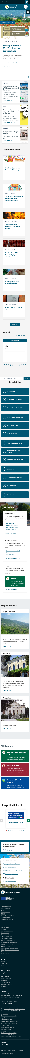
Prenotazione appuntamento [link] (8, 1016)
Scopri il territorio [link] (6, 978)
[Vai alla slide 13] (4, 364)
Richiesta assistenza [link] (6, 1020)
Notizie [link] (3, 961)
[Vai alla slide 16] (10, 364)
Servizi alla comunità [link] (6, 984)
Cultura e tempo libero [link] (7, 939)
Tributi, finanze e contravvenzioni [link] (10, 950)
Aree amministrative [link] (6, 908)
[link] (28, 12)
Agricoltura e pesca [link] (6, 927)
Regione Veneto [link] (6, 2)
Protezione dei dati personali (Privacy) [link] (11, 1037)
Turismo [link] (3, 952)
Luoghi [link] (3, 973)
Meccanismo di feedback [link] (7, 1035)
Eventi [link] (2, 975)
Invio (26, 378)
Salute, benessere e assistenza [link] (9, 948)
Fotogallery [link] (4, 980)
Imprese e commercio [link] (6, 944)
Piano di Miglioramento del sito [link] (9, 1021)
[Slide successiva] (28, 820)
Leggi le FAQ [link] (4, 1014)
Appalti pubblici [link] (5, 933)
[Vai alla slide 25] (10, 365)
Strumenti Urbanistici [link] (7, 919)
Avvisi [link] (2, 965)
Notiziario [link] (3, 986)
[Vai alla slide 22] (21, 364)
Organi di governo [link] (6, 906)
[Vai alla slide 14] (6, 364)
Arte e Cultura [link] (5, 977)
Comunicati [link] (4, 963)
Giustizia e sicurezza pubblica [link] (9, 942)
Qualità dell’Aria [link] (5, 982)
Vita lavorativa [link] (5, 954)
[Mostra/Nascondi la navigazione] (3, 7)
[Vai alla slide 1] (6, 830)
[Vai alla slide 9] (21, 830)
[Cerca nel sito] (26, 7)
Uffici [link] (2, 910)
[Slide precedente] (1, 820)
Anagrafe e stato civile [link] (7, 931)
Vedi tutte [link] (15, 324)
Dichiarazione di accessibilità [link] (8, 1033)
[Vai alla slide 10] (23, 830)
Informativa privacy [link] (6, 1029)
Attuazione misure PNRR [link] (8, 1027)
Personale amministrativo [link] (8, 916)
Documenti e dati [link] (5, 918)
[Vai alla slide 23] (23, 364)
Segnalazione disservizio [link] (7, 1018)
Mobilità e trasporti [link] (6, 946)
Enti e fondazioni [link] (5, 912)
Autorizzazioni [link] (5, 935)
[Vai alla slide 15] (8, 364)
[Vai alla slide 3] (10, 830)
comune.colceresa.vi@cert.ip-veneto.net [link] (14, 1009)
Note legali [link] (4, 1031)
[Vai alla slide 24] (25, 364)
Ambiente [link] (3, 929)
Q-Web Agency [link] (9, 1053)
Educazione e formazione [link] (7, 940)
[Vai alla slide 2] (8, 830)
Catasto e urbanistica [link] (6, 937)
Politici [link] (3, 914)
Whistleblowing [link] (5, 1025)
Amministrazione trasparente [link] (9, 1023)
